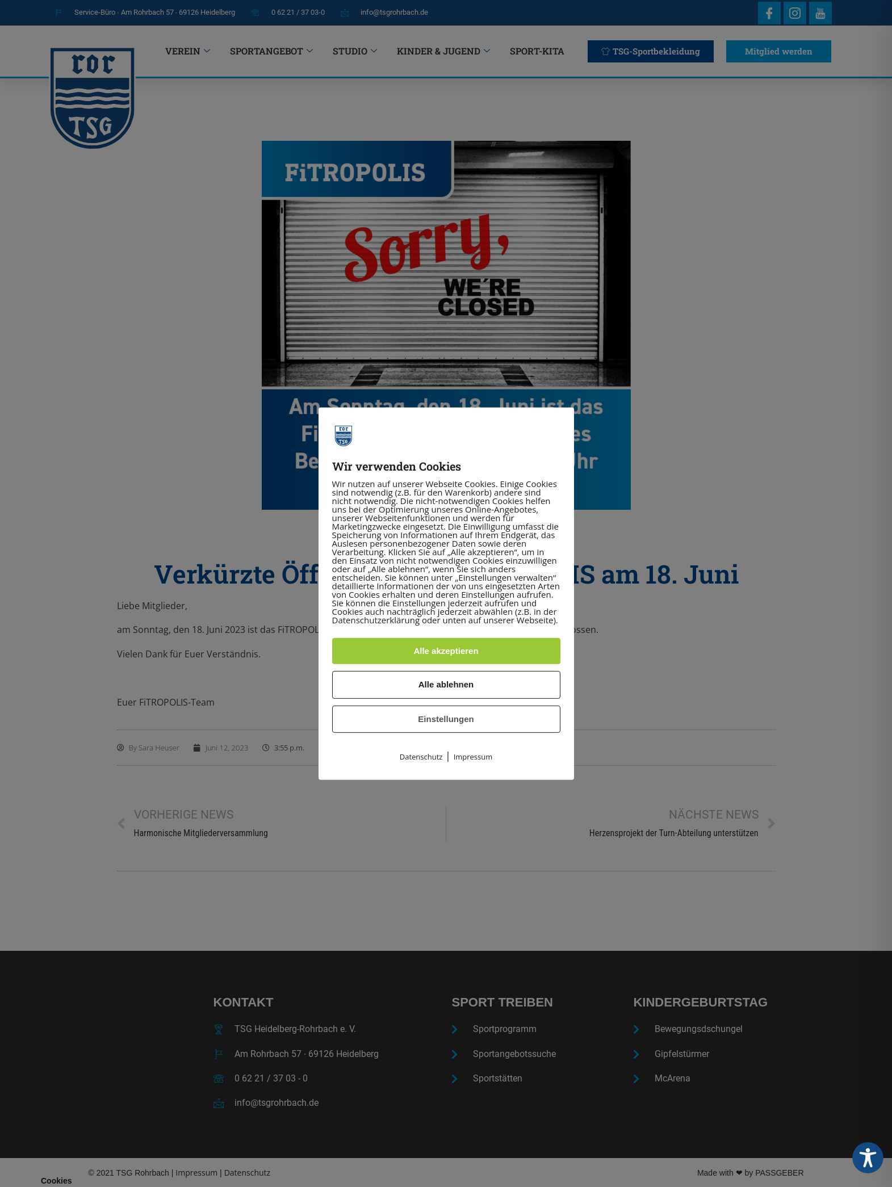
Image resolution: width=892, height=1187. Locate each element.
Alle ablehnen (446, 684)
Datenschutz (421, 757)
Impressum (473, 757)
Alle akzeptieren (445, 651)
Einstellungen (446, 719)
